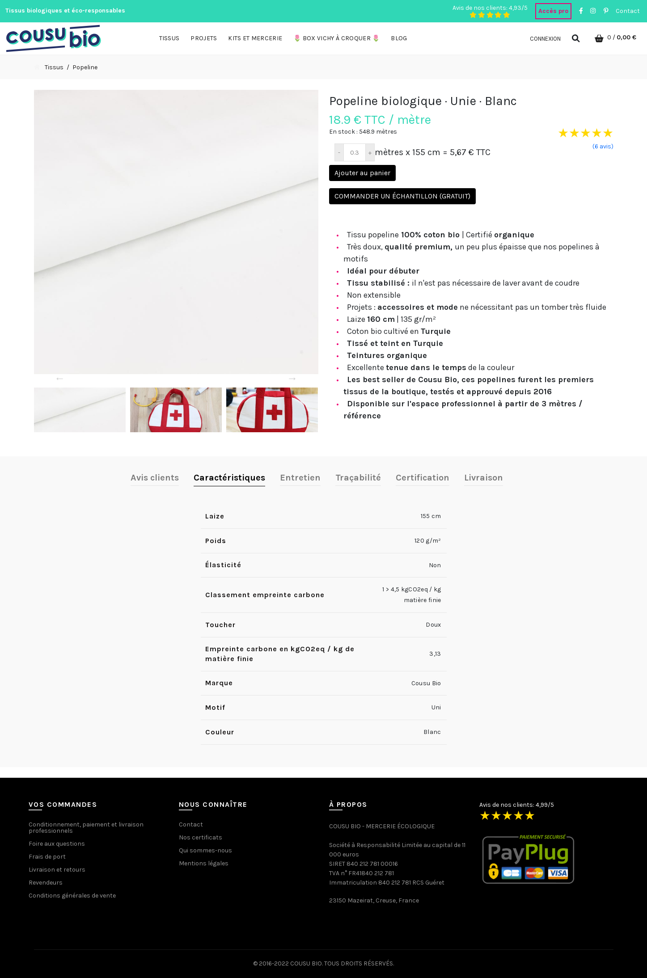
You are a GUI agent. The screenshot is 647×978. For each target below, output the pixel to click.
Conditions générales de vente (72, 895)
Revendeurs (46, 882)
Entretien (300, 477)
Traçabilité (358, 477)
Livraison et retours (57, 869)
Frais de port (47, 856)
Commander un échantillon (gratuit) (402, 196)
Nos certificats (200, 837)
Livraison (483, 477)
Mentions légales (203, 863)
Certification (422, 477)
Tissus (54, 67)
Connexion (545, 38)
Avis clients (155, 477)
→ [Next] (292, 378)
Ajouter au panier (362, 173)
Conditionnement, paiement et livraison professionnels (86, 828)
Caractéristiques (229, 477)
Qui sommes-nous (205, 850)
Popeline (84, 67)
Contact (628, 11)
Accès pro (553, 11)
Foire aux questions (57, 843)
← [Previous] (60, 378)
